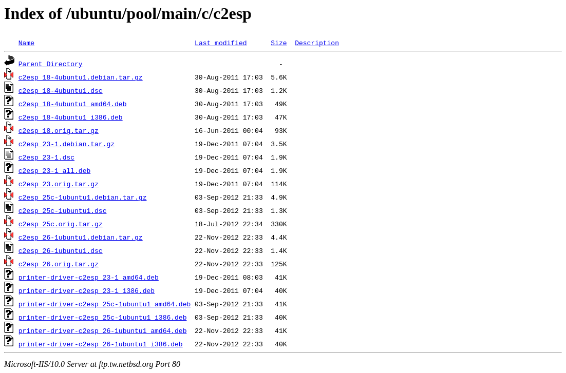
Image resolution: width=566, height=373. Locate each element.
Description (317, 42)
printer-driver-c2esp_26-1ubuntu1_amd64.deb (102, 330)
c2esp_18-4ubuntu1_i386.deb (70, 117)
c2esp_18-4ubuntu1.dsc (60, 90)
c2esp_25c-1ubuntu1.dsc (62, 210)
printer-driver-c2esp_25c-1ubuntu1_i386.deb (102, 317)
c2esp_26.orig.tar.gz (58, 263)
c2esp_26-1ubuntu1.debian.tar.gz (80, 237)
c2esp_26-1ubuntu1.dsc (60, 250)
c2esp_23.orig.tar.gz (58, 183)
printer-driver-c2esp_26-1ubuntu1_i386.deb (100, 343)
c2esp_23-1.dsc (46, 157)
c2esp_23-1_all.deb (54, 170)
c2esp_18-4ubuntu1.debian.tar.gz (80, 77)
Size (279, 42)
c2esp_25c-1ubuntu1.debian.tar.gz (82, 197)
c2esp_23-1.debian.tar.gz (66, 143)
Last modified (221, 42)
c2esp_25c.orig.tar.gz (60, 223)
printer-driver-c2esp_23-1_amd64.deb (88, 277)
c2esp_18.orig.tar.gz (58, 130)
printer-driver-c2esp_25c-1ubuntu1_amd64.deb (104, 303)
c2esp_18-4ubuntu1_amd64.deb (72, 103)
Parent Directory (50, 63)
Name (26, 42)
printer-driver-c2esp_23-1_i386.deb (86, 290)
